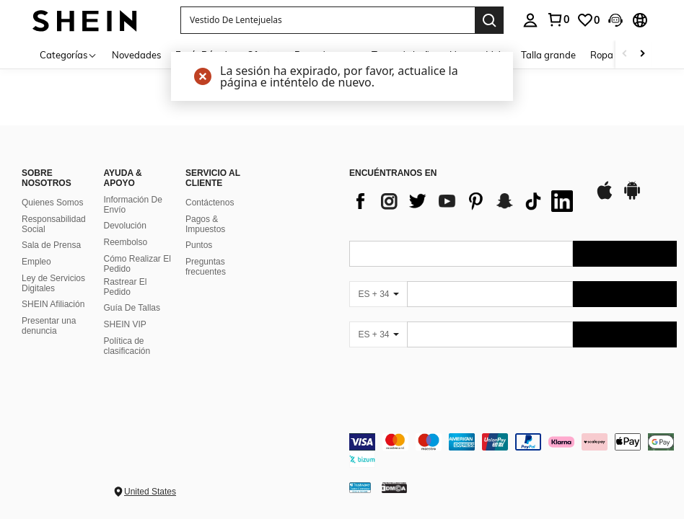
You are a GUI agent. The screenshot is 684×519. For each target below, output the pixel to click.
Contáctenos (209, 203)
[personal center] (530, 20)
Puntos (198, 245)
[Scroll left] (625, 54)
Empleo (36, 262)
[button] (327, 20)
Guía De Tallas (132, 308)
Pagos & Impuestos (205, 224)
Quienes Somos (52, 203)
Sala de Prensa (51, 245)
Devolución (125, 226)
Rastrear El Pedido (125, 287)
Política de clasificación (127, 346)
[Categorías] (68, 54)
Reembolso (126, 242)
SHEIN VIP (125, 324)
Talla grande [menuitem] (548, 55)
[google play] (632, 197)
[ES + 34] (378, 294)
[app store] (605, 197)
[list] (464, 201)
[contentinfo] (513, 450)
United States (150, 492)
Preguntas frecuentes (205, 267)
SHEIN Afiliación (53, 304)
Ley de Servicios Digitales (53, 283)
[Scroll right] (642, 54)
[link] (557, 19)
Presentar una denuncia (49, 326)
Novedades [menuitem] (136, 55)
